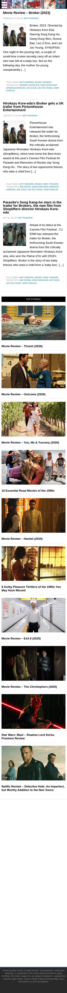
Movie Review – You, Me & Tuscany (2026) (30, 442)
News (46, 184)
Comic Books (39, 832)
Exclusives (40, 874)
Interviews (39, 868)
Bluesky (39, 931)
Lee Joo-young (45, 88)
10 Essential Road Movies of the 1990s (28, 490)
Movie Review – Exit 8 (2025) (21, 638)
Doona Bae (34, 85)
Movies (38, 82)
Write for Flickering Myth (39, 894)
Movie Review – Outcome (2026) (23, 394)
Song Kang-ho (51, 190)
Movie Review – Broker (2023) (26, 13)
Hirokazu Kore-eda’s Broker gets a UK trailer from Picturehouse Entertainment (33, 106)
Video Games (39, 837)
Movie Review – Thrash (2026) (22, 346)
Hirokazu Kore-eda (16, 88)
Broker (24, 85)
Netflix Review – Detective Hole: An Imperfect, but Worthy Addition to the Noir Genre (33, 788)
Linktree (39, 936)
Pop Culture (39, 817)
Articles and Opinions (39, 863)
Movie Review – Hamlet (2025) (22, 538)
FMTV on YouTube (40, 879)
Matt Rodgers (26, 82)
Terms (40, 941)
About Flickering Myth (40, 889)
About (39, 884)
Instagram (39, 920)
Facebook (39, 909)
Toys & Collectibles (39, 842)
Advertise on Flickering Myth (39, 899)
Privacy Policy (40, 951)
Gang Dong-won (48, 85)
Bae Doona (25, 187)
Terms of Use (39, 946)
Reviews (47, 82)
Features (39, 848)
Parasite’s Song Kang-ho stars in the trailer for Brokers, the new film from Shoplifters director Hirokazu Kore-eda (32, 207)
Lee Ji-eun (32, 88)
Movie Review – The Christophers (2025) (29, 686)
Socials (39, 905)
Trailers (54, 184)
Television (39, 826)
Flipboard (40, 925)
